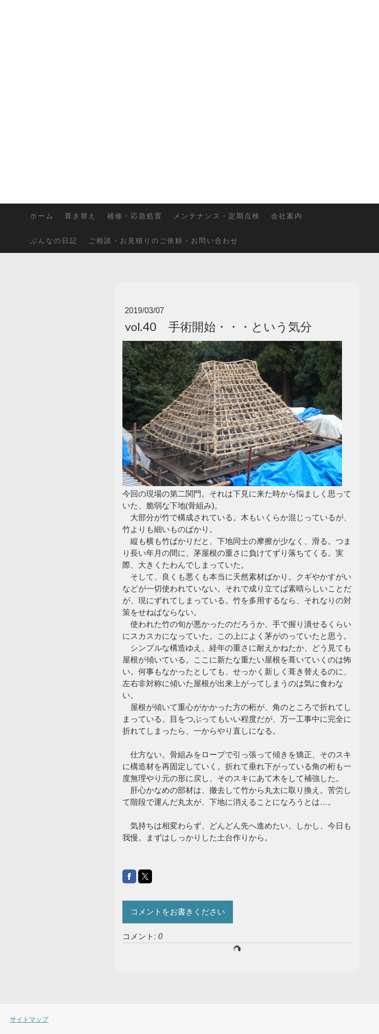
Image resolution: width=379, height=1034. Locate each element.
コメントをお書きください (177, 912)
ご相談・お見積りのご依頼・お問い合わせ (163, 240)
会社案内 (287, 215)
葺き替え (80, 215)
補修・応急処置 (134, 215)
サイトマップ (29, 1019)
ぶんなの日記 (53, 240)
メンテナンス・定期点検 (216, 215)
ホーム (42, 215)
